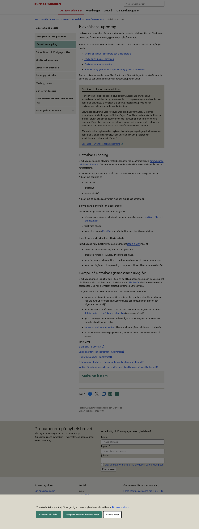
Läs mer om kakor (121, 507)
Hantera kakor (112, 514)
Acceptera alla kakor (48, 514)
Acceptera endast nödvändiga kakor (82, 514)
